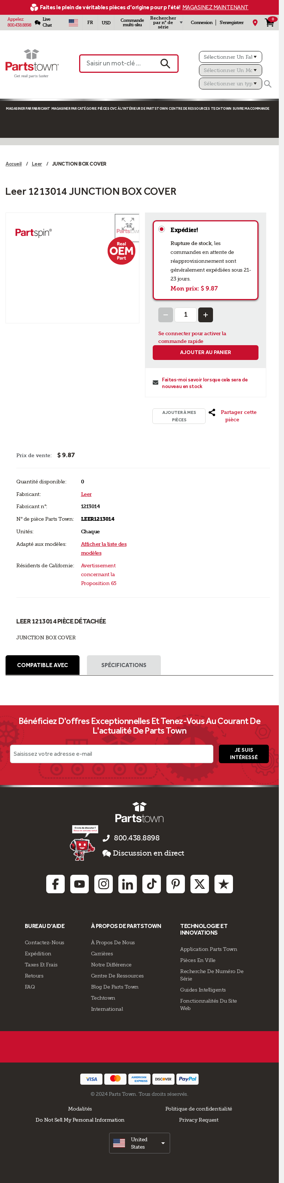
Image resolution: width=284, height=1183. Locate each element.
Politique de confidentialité (198, 1109)
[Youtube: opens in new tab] (79, 884)
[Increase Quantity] (205, 314)
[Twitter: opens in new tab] (199, 884)
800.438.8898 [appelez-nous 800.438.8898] (136, 838)
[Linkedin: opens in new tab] (127, 884)
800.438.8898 (19, 25)
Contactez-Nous (44, 942)
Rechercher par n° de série (163, 23)
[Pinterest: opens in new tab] (175, 884)
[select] (139, 1143)
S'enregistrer (231, 22)
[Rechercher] (267, 83)
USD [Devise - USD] (106, 23)
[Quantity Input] (186, 314)
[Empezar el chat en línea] (85, 843)
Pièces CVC (107, 108)
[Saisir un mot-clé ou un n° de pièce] (116, 63)
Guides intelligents (203, 990)
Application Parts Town (208, 949)
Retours (34, 976)
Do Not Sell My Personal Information (80, 1120)
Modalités (80, 1109)
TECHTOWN (221, 108)
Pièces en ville (198, 960)
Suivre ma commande (251, 108)
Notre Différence (111, 965)
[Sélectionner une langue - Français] (90, 22)
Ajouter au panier (205, 352)
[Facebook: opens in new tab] (55, 884)
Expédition (38, 953)
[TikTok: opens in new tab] (151, 884)
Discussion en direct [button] (143, 853)
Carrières (102, 953)
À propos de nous (113, 942)
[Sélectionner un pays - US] (73, 22)
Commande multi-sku (132, 22)
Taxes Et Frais (41, 965)
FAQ (30, 987)
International (107, 1009)
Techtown (103, 998)
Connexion (201, 22)
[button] (128, 224)
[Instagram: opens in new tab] (103, 884)
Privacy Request (198, 1120)
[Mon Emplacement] (255, 22)
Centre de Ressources (189, 108)
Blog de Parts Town (115, 987)
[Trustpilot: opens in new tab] (223, 884)
